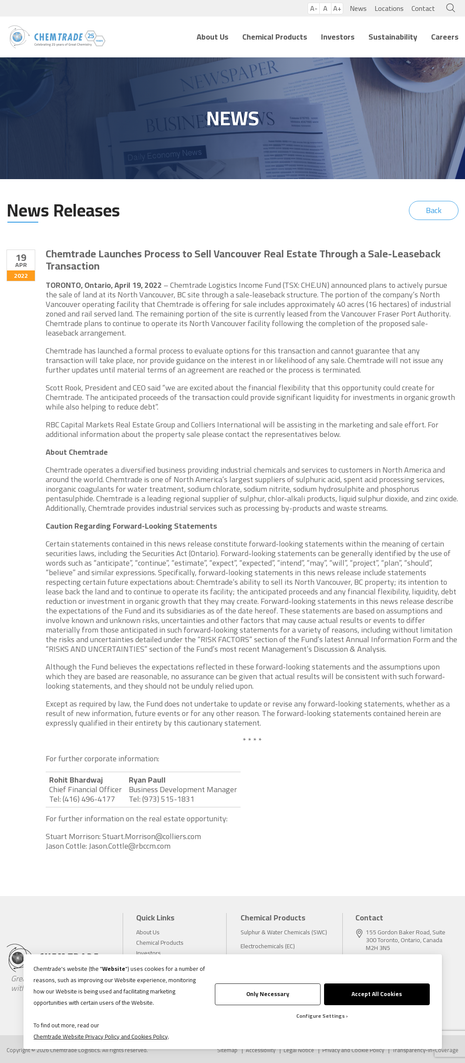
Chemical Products (274, 37)
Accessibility (260, 1050)
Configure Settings (320, 1016)
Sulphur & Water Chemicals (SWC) (284, 932)
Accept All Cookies (376, 994)
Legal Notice (299, 1050)
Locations (389, 8)
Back (434, 210)
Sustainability (392, 37)
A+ (337, 8)
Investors (338, 37)
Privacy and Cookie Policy (353, 1050)
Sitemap (227, 1050)
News (358, 8)
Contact (423, 8)
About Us (212, 37)
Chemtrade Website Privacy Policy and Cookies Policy (100, 1036)
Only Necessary (267, 994)
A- (314, 8)
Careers (444, 37)
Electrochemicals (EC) (268, 946)
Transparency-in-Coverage (425, 1050)
